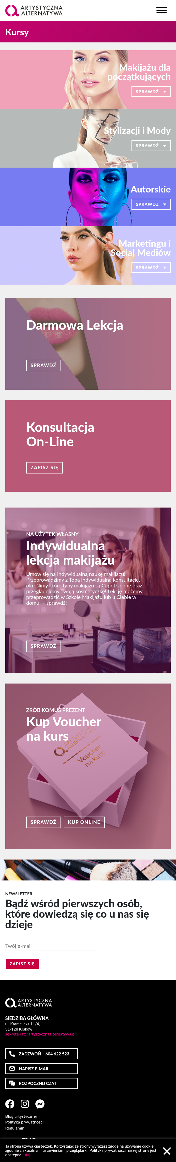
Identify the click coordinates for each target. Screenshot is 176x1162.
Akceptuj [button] (167, 1151)
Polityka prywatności (24, 1122)
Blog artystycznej (21, 1116)
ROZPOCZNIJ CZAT (38, 1083)
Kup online (84, 822)
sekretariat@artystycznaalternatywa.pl (40, 1033)
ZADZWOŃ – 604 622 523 (44, 1053)
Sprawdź (44, 365)
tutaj (26, 1155)
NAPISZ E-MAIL (34, 1068)
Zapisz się (44, 467)
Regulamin (14, 1128)
